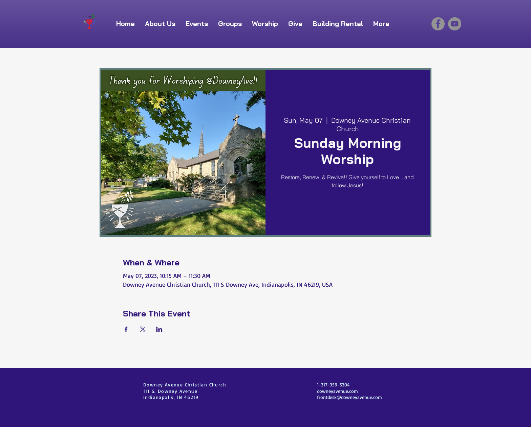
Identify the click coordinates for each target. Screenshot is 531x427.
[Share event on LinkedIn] (159, 329)
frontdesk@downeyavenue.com (349, 397)
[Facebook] (438, 23)
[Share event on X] (143, 329)
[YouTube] (454, 23)
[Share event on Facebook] (126, 329)
